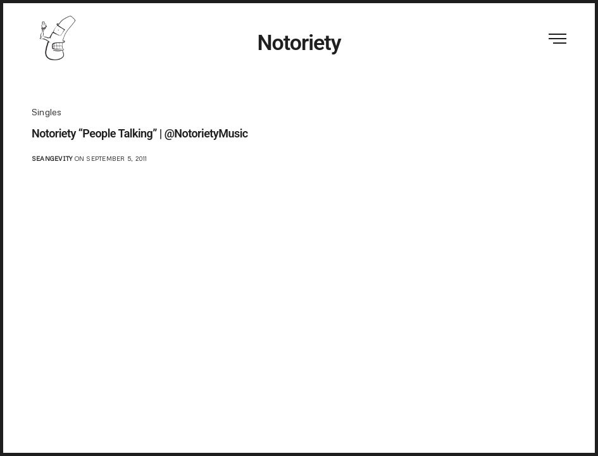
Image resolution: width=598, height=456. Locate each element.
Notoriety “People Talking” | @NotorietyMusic (140, 133)
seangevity (52, 158)
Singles (47, 111)
